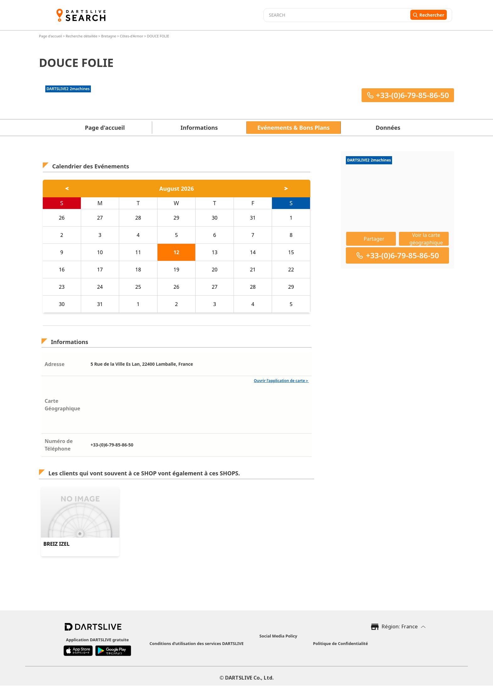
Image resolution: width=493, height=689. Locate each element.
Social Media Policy (278, 636)
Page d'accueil (51, 36)
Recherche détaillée (82, 36)
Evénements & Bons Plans (294, 127)
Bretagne (108, 36)
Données (388, 127)
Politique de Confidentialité (340, 643)
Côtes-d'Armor (131, 36)
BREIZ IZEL (56, 543)
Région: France (400, 626)
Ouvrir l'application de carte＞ (281, 380)
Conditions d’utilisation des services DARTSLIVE (196, 643)
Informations (199, 127)
